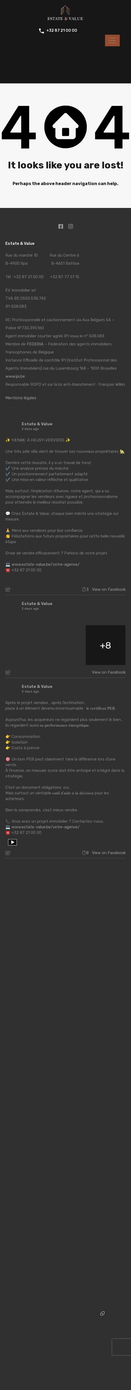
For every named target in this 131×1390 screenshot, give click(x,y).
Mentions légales (20, 397)
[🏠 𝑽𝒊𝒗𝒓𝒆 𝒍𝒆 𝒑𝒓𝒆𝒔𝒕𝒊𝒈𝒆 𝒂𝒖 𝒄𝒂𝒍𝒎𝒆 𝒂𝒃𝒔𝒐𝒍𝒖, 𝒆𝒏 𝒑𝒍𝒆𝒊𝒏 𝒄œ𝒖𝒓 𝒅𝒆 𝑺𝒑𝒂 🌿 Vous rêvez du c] (25, 645)
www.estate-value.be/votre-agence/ (46, 564)
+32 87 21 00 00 (61, 31)
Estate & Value (37, 424)
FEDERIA (35, 344)
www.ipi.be (15, 376)
